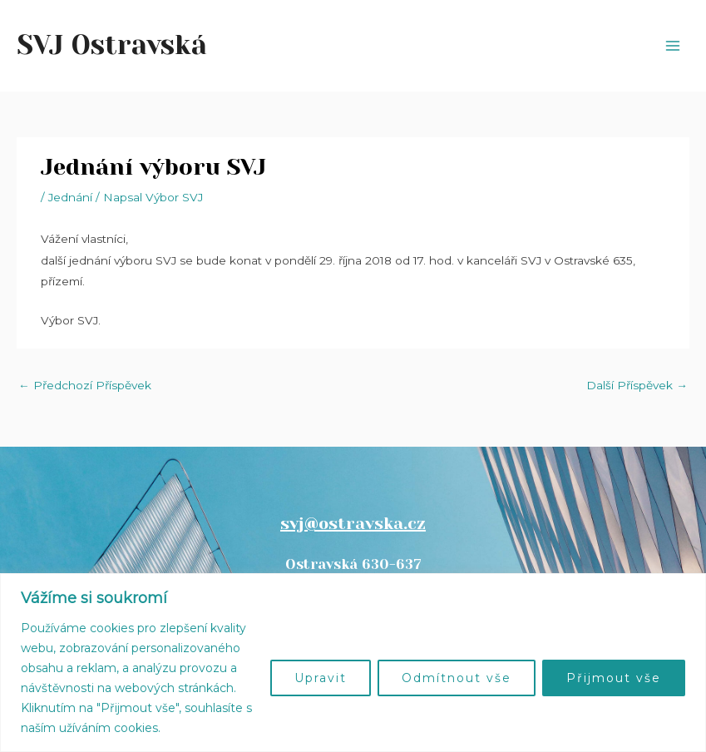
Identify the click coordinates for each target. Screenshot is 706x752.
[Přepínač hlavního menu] (673, 46)
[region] (353, 662)
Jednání (70, 197)
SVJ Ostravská (112, 45)
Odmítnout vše (456, 677)
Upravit (320, 677)
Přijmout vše (613, 677)
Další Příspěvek (637, 385)
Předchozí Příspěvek (84, 385)
